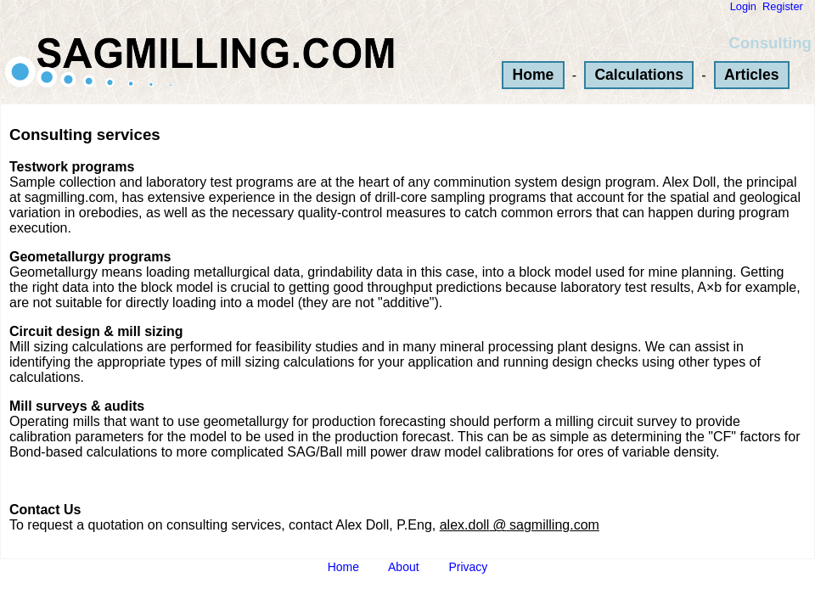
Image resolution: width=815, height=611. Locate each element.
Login (743, 6)
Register (782, 6)
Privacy (467, 567)
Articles (751, 74)
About (403, 567)
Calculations (638, 74)
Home (533, 74)
